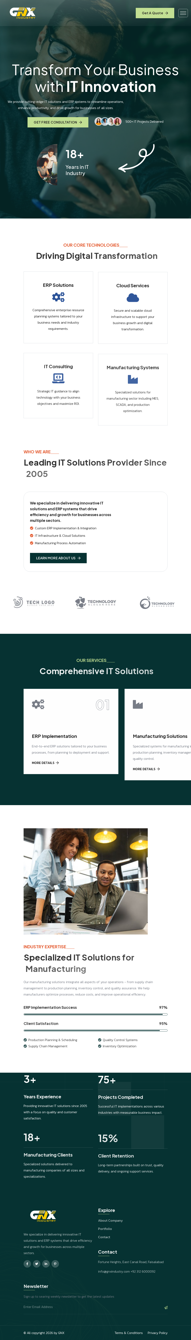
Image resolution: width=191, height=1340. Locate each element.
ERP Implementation (54, 750)
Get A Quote (155, 13)
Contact (104, 1251)
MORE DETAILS (45, 777)
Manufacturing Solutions (160, 750)
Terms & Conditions (128, 1332)
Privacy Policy (158, 1332)
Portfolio (105, 1243)
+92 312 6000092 (143, 1287)
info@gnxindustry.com (114, 1287)
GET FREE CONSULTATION (58, 123)
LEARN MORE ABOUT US (58, 572)
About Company (110, 1235)
